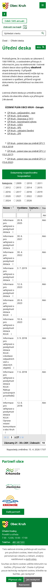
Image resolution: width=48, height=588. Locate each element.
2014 (29, 187)
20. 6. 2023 (20, 302)
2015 (39, 187)
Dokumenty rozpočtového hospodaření (24, 174)
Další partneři (13, 511)
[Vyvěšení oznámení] (22, 215)
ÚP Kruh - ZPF (14, 133)
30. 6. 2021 (20, 238)
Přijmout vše (15, 579)
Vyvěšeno (22, 207)
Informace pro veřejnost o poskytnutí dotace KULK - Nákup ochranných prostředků (9, 385)
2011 (39, 183)
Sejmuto (34, 207)
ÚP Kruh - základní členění (20, 130)
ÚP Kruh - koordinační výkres (21, 121)
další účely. (31, 559)
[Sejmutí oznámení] (35, 215)
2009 (18, 183)
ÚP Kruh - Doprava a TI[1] (20, 118)
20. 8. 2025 (20, 222)
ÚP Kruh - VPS (14, 127)
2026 (29, 200)
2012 (8, 187)
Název (7, 207)
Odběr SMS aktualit (14, 20)
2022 (29, 196)
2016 (8, 191)
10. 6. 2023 (20, 321)
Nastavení (24, 584)
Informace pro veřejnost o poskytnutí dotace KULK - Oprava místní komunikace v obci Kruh (9, 417)
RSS (41, 47)
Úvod (4, 40)
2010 (29, 183)
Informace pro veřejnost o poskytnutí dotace (8, 226)
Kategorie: (7, 182)
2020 (8, 196)
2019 (39, 191)
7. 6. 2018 (22, 371)
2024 (8, 200)
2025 (18, 200)
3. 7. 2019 (22, 268)
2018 (29, 191)
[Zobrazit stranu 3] (11, 437)
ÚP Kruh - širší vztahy (18, 115)
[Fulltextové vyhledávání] (24, 33)
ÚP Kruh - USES (15, 124)
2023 (39, 196)
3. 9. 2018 (22, 338)
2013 (18, 187)
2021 (18, 196)
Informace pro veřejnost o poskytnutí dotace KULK (8, 307)
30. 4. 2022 (20, 254)
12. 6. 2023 (20, 286)
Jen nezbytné (33, 579)
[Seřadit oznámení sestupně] (13, 207)
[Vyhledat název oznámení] (9, 215)
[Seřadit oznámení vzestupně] (13, 206)
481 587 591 (18, 542)
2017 (18, 191)
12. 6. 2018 (20, 404)
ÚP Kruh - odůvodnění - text (21, 112)
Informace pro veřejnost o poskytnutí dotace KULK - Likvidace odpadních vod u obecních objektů (9, 353)
